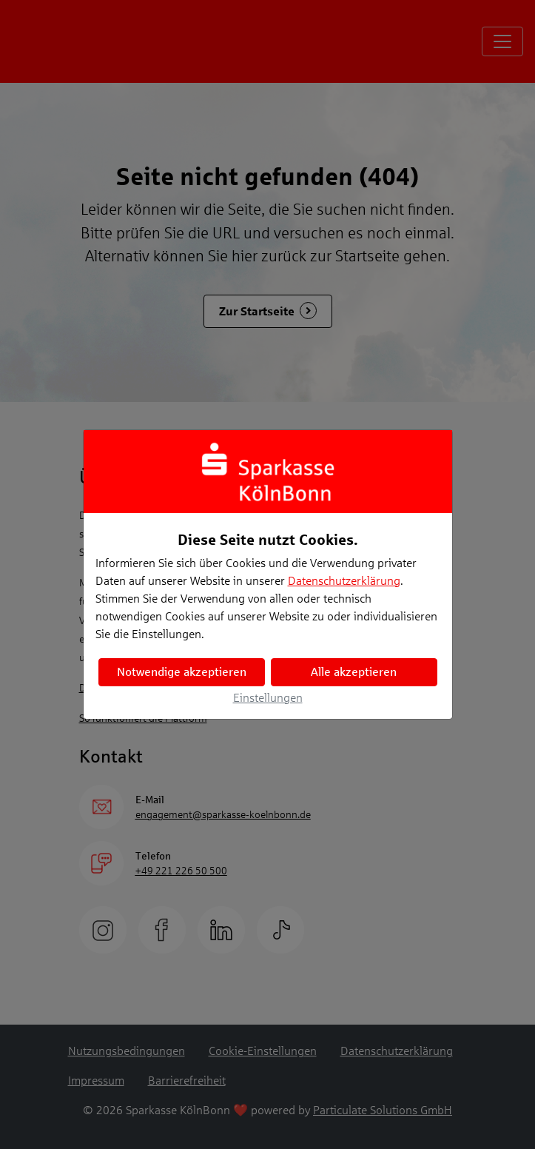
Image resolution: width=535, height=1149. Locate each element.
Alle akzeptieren (354, 672)
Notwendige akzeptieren (181, 672)
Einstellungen (268, 697)
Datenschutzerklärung (344, 580)
